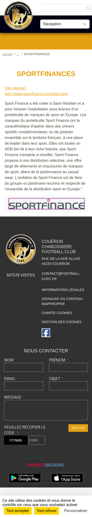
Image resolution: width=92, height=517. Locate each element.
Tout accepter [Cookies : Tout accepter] (17, 511)
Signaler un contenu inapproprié (62, 301)
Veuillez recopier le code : (24, 429)
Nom (10, 360)
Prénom (58, 360)
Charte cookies (57, 313)
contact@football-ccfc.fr (61, 276)
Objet (56, 378)
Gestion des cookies (62, 322)
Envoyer (78, 428)
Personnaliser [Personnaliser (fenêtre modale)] (75, 511)
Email (11, 378)
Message (14, 397)
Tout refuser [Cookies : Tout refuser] (47, 511)
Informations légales (63, 290)
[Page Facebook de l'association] (46, 332)
